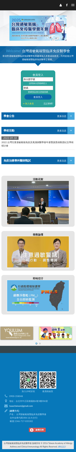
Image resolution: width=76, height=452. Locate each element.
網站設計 (62, 446)
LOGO (16, 5)
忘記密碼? (48, 103)
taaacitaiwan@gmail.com (21, 406)
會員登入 (38, 97)
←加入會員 (28, 103)
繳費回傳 (40, 430)
